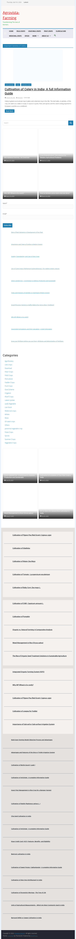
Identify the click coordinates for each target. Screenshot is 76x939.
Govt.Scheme (9, 389)
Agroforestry (9, 361)
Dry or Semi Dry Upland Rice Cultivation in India (55, 512)
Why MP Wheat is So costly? (14, 193)
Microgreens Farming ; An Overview (16, 157)
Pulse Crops (9, 432)
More (34, 36)
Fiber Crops (9, 372)
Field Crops (21, 31)
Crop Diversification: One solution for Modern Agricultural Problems (53, 156)
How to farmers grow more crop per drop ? (55, 193)
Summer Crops (10, 439)
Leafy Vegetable (10, 84)
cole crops (8, 365)
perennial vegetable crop (13, 429)
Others (7, 425)
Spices (27, 36)
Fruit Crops (48, 31)
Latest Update (10, 400)
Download (8, 368)
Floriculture (61, 31)
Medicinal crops (15, 36)
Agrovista (20, 97)
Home (11, 31)
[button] (38, 35)
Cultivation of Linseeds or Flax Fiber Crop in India (55, 476)
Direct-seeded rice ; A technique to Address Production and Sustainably (19, 476)
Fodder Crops (9, 382)
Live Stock (8, 407)
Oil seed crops (10, 421)
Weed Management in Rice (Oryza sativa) (18, 513)
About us (45, 36)
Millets (7, 414)
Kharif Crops (9, 397)
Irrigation (8, 393)
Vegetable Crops (34, 31)
